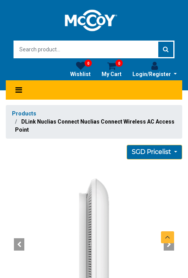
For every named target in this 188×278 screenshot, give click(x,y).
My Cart (112, 69)
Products (24, 113)
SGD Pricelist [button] (152, 152)
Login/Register (154, 69)
